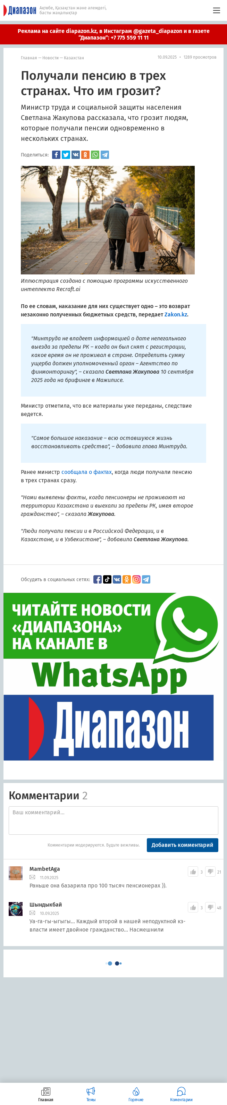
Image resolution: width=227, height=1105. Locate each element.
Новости (50, 58)
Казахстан (74, 58)
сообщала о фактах (86, 472)
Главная (29, 58)
